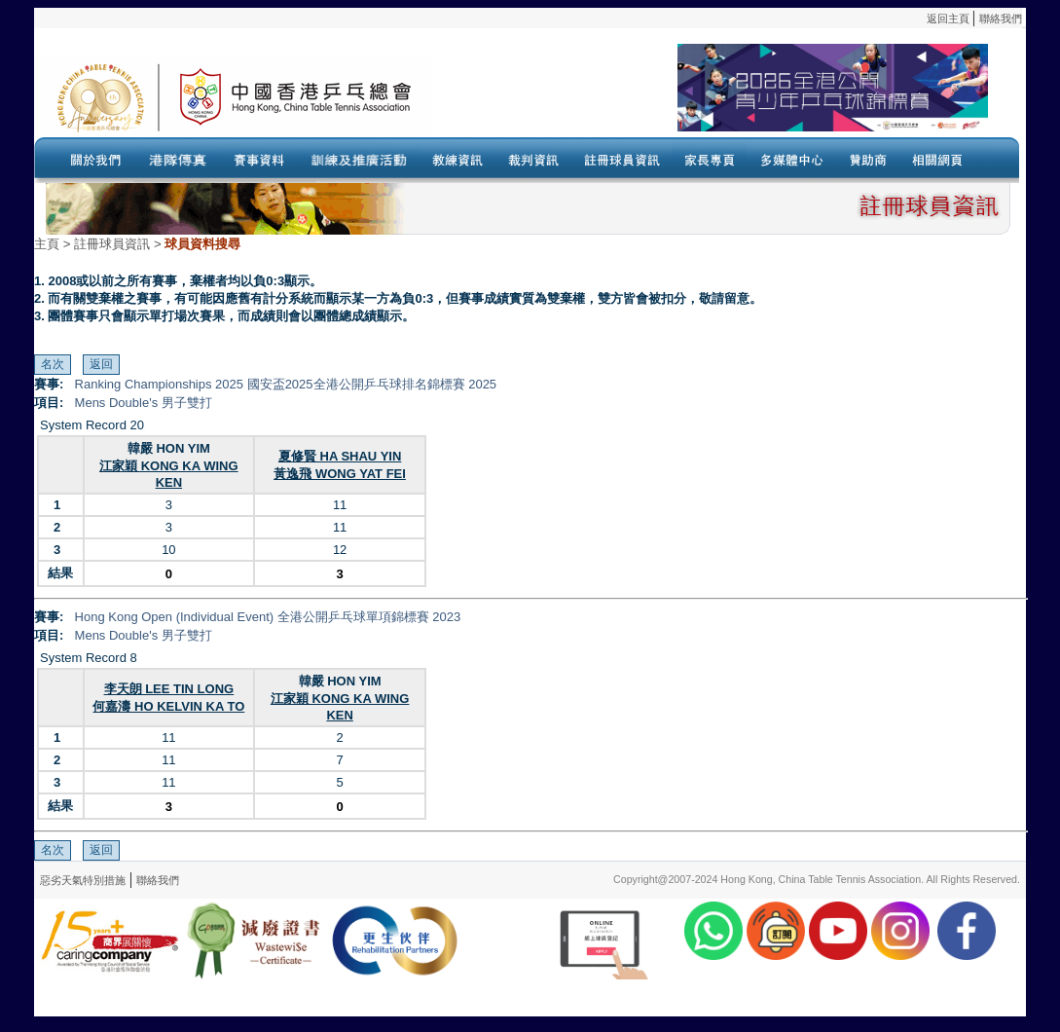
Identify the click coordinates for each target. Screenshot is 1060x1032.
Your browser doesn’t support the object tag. (710, 96)
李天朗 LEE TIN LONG (169, 689)
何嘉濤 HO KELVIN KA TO (168, 706)
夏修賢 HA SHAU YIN (339, 456)
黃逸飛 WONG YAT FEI (340, 473)
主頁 (46, 244)
